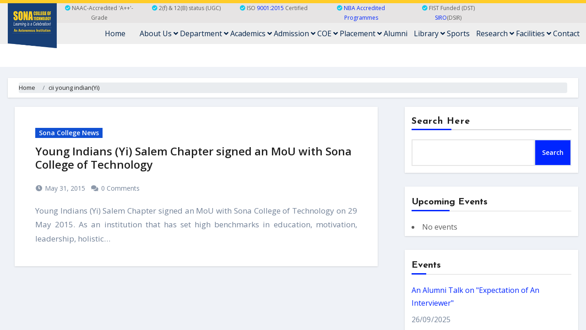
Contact (566, 33)
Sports (458, 33)
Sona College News (69, 132)
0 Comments (120, 188)
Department (204, 33)
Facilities (533, 33)
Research (495, 33)
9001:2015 (270, 8)
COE (327, 33)
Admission (294, 33)
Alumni (395, 33)
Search (553, 152)
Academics (251, 33)
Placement (361, 33)
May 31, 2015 (64, 188)
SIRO (441, 18)
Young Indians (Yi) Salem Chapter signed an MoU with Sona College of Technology (193, 157)
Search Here (441, 121)
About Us (159, 33)
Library (429, 33)
